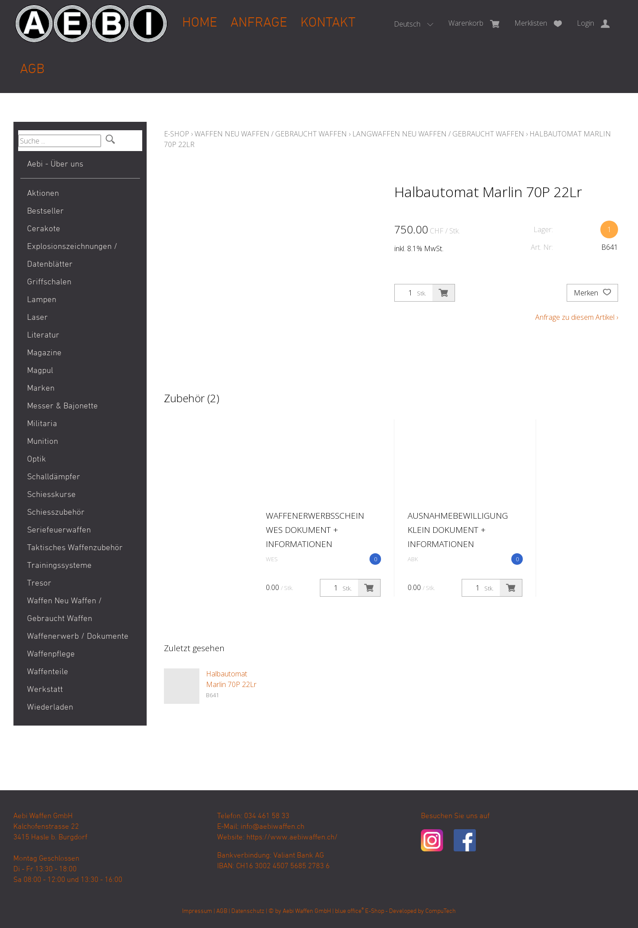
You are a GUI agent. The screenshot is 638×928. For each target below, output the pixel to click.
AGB (32, 70)
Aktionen (43, 194)
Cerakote (43, 229)
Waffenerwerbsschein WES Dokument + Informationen (315, 530)
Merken (592, 292)
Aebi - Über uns (55, 164)
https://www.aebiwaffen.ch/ (292, 837)
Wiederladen (50, 708)
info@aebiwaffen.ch (272, 827)
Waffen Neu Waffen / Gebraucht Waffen (64, 610)
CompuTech (440, 911)
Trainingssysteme (59, 566)
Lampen (41, 300)
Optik (36, 459)
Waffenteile (47, 672)
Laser (37, 318)
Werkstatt (45, 690)
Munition (42, 442)
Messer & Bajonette (62, 406)
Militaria (42, 424)
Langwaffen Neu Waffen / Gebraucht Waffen (438, 134)
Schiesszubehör (56, 513)
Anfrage (258, 23)
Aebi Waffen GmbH (307, 911)
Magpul (40, 371)
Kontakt (327, 23)
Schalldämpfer (53, 477)
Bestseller (45, 211)
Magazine (44, 353)
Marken (40, 389)
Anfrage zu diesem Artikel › (576, 317)
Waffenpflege (51, 654)
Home (199, 23)
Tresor (39, 584)
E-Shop (176, 134)
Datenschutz (248, 911)
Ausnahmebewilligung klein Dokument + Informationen (458, 530)
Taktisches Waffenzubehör (75, 548)
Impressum (197, 911)
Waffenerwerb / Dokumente (77, 637)
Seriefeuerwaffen (59, 530)
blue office (349, 911)
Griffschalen (49, 282)
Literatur (43, 335)
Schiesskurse (51, 495)
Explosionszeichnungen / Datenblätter (72, 256)
